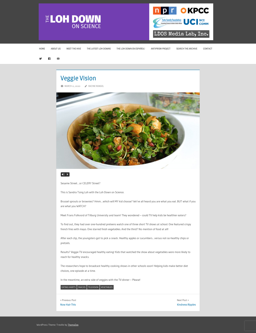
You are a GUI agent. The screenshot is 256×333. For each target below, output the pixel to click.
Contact (207, 48)
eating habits (69, 287)
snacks (82, 287)
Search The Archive (186, 48)
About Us (56, 48)
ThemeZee (73, 324)
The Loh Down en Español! (131, 48)
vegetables (106, 287)
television (93, 287)
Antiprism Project (160, 48)
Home (42, 48)
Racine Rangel (96, 86)
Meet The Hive (73, 48)
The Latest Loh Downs (99, 48)
